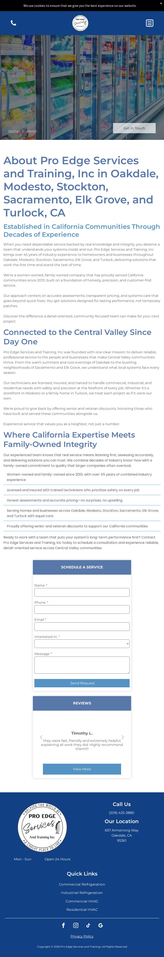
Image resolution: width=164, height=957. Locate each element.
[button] (149, 23)
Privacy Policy (82, 936)
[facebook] (63, 926)
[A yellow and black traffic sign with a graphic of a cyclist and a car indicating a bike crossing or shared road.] (13, 25)
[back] (134, 737)
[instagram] (76, 926)
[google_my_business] (100, 926)
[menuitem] (82, 884)
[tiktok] (88, 926)
